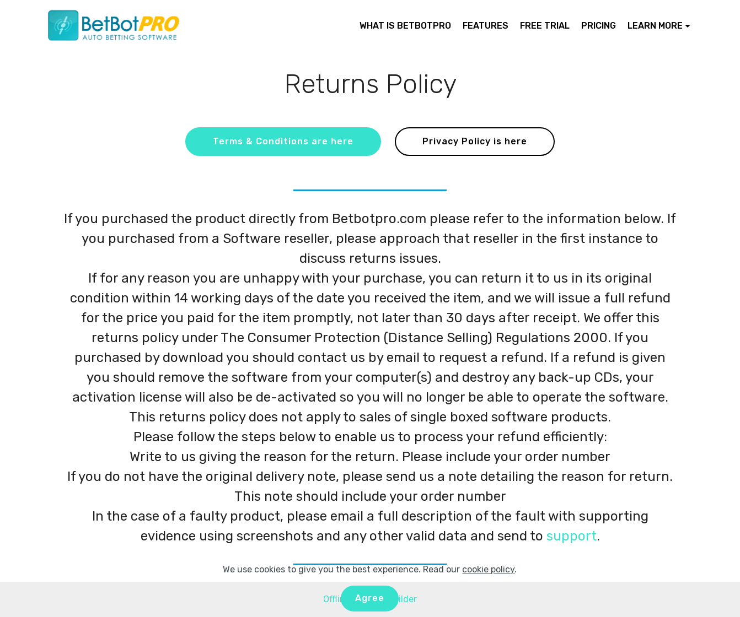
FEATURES (485, 25)
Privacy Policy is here (474, 141)
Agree (369, 598)
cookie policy (488, 569)
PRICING (598, 25)
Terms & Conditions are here (283, 141)
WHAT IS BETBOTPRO (405, 25)
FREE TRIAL (545, 25)
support (571, 536)
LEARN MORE (655, 25)
